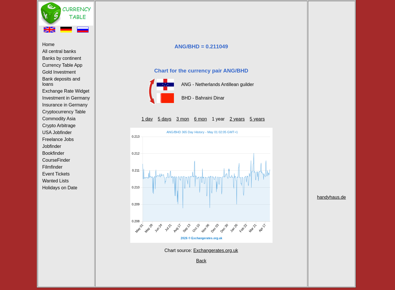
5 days (164, 119)
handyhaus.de (331, 197)
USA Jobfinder (57, 132)
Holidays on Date (59, 187)
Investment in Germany (66, 98)
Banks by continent (61, 58)
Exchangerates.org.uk (215, 250)
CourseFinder (56, 160)
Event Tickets (56, 173)
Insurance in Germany (64, 104)
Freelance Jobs (58, 139)
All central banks (59, 51)
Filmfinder (52, 167)
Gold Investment (59, 72)
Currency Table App (62, 65)
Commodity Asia (59, 118)
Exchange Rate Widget (65, 91)
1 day (147, 119)
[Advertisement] (201, 15)
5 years (257, 119)
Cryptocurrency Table (64, 111)
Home (48, 44)
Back (201, 260)
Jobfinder (51, 146)
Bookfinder (53, 153)
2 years (237, 119)
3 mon (182, 119)
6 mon (200, 119)
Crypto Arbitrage (59, 125)
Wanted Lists (55, 180)
